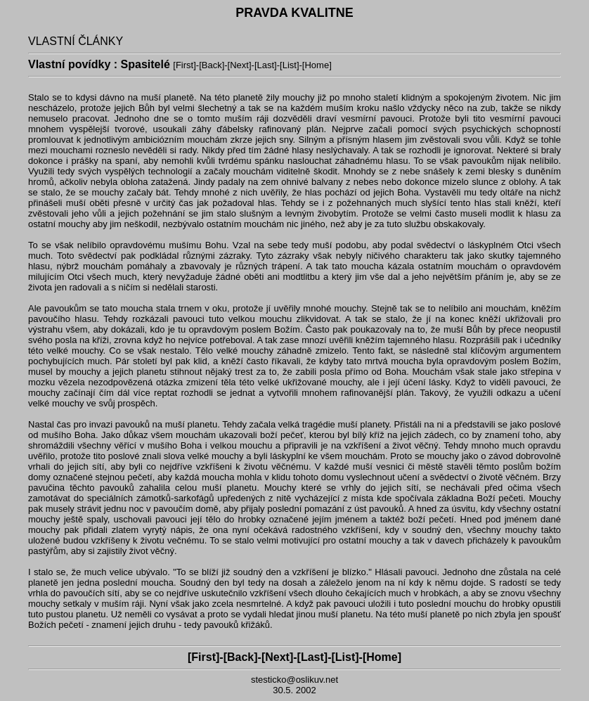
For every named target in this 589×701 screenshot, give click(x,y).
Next (239, 65)
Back (212, 65)
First (184, 65)
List (290, 65)
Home (316, 65)
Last (266, 65)
